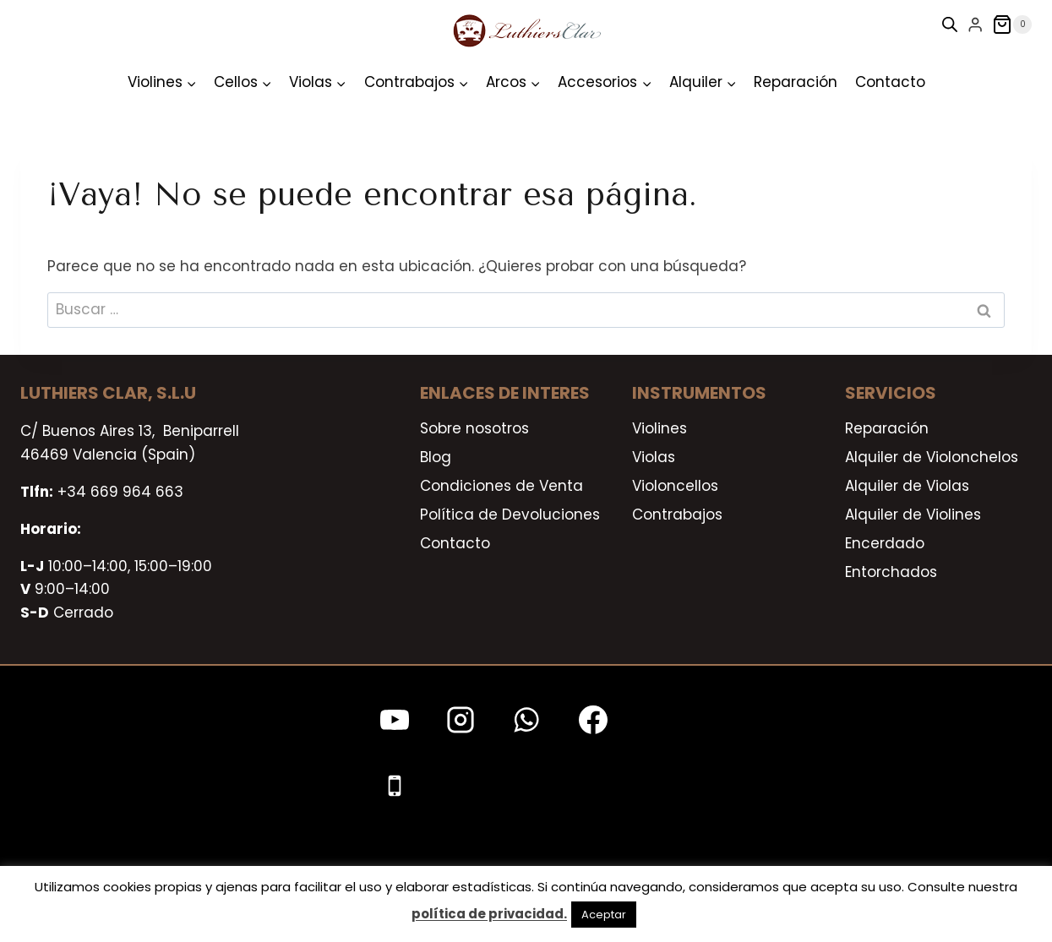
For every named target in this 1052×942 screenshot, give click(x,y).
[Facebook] (593, 720)
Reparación (795, 82)
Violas (653, 457)
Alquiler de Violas (907, 486)
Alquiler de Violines (913, 514)
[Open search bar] (949, 24)
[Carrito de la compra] (1012, 24)
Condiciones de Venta (501, 486)
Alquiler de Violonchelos (931, 457)
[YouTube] (394, 720)
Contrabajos (677, 514)
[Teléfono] (394, 785)
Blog (435, 457)
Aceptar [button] (603, 915)
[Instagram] (460, 720)
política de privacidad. (489, 914)
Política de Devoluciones (510, 514)
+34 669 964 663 (120, 492)
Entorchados (891, 572)
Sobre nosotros (474, 428)
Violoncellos (675, 486)
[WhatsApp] (526, 720)
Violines (659, 428)
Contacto (890, 82)
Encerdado (884, 543)
